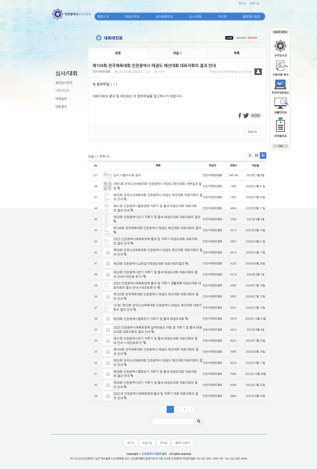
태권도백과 (132, 16)
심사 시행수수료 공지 (127, 175)
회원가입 (254, 3)
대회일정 (61, 98)
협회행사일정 (251, 16)
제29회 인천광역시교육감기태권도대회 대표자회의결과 (148, 263)
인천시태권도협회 (101, 71)
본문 (118, 53)
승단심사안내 (63, 82)
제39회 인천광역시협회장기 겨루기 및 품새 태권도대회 (148, 319)
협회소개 (103, 16)
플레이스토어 (182, 442)
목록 (237, 53)
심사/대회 (195, 16)
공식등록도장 (164, 16)
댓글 (177, 53)
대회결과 (61, 106)
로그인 (242, 3)
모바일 (163, 442)
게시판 (222, 16)
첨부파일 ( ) (105, 84)
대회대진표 (62, 90)
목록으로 (252, 131)
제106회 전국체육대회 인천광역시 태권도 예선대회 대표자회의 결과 (157, 228)
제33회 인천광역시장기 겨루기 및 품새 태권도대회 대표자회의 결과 (156, 217)
